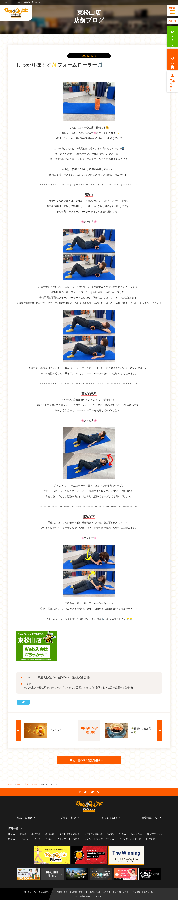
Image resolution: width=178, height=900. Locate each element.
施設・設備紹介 (26, 817)
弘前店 (110, 834)
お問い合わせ (95, 892)
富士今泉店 (136, 834)
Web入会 (172, 36)
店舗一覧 (172, 21)
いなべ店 (24, 839)
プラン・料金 (68, 817)
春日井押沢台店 (155, 834)
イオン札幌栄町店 (93, 834)
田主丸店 (150, 839)
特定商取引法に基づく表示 (143, 892)
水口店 (37, 839)
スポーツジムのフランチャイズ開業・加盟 (50, 892)
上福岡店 (35, 834)
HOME (11, 784)
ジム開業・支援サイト (79, 892)
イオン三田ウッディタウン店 (99, 839)
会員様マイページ (172, 83)
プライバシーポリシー (121, 892)
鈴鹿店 (11, 839)
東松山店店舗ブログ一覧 (27, 784)
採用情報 (27, 892)
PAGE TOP (89, 792)
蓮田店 (11, 834)
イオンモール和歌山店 (130, 839)
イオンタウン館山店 (69, 834)
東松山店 (49, 834)
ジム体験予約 (172, 59)
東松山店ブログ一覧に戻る (89, 730)
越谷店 (23, 834)
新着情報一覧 (150, 817)
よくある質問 (109, 817)
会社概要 (106, 892)
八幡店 (48, 839)
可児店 (122, 834)
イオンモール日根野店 (68, 839)
